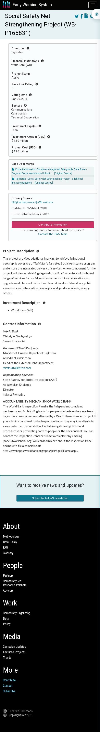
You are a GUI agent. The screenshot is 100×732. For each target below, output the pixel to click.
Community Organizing (16, 613)
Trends (7, 658)
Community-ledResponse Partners (15, 583)
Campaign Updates (14, 646)
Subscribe (9, 691)
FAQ (5, 547)
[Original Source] (63, 173)
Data (6, 618)
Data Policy (10, 542)
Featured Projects (14, 652)
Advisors (8, 590)
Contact (8, 686)
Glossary (8, 553)
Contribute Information (52, 224)
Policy (7, 624)
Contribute (9, 680)
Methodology (11, 536)
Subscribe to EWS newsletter (50, 498)
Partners (8, 575)
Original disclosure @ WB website (32, 202)
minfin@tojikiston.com (17, 368)
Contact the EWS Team (52, 234)
